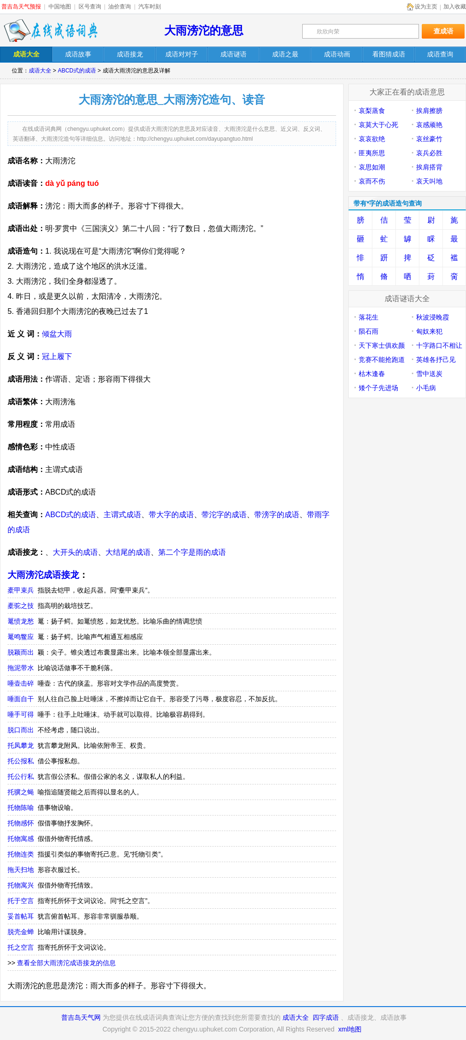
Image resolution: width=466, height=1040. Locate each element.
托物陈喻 (21, 807)
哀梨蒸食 (372, 110)
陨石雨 (368, 331)
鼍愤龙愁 (21, 621)
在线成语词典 (50, 30)
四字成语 (326, 1017)
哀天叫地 (429, 181)
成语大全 (40, 70)
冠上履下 (57, 356)
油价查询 (119, 6)
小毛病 (426, 388)
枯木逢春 (372, 373)
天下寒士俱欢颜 (382, 345)
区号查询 (90, 6)
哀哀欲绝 (372, 139)
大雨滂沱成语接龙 (43, 575)
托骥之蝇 (21, 792)
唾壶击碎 (21, 683)
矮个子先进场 (378, 388)
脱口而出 (21, 730)
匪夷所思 (372, 153)
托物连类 (21, 854)
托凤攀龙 (21, 745)
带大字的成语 (171, 515)
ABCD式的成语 (77, 70)
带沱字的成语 (224, 515)
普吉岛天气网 (81, 1017)
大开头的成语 (75, 552)
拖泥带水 (21, 668)
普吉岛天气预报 (21, 6)
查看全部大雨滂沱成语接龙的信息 (66, 963)
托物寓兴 (21, 885)
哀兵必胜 (429, 153)
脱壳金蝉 (21, 932)
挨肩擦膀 (429, 110)
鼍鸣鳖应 (21, 636)
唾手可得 (21, 714)
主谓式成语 (122, 515)
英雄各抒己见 (436, 359)
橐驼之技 (21, 605)
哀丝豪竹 (429, 139)
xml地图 (350, 1029)
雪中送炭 (429, 373)
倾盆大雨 (57, 334)
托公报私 (21, 761)
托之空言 (21, 947)
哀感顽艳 (429, 124)
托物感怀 (21, 823)
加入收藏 (454, 6)
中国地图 (59, 6)
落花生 (368, 317)
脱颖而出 (21, 652)
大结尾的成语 (128, 552)
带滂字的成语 (276, 515)
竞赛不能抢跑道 (382, 359)
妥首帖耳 (21, 916)
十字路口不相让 (439, 345)
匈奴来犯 (429, 331)
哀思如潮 (372, 167)
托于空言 (21, 900)
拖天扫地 (21, 869)
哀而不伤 (372, 181)
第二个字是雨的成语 (192, 552)
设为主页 (426, 6)
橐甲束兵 (21, 590)
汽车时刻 (149, 6)
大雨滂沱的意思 (203, 30)
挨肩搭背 (429, 167)
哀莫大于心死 (378, 124)
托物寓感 (21, 838)
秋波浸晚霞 (432, 317)
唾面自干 (21, 699)
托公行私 (21, 776)
